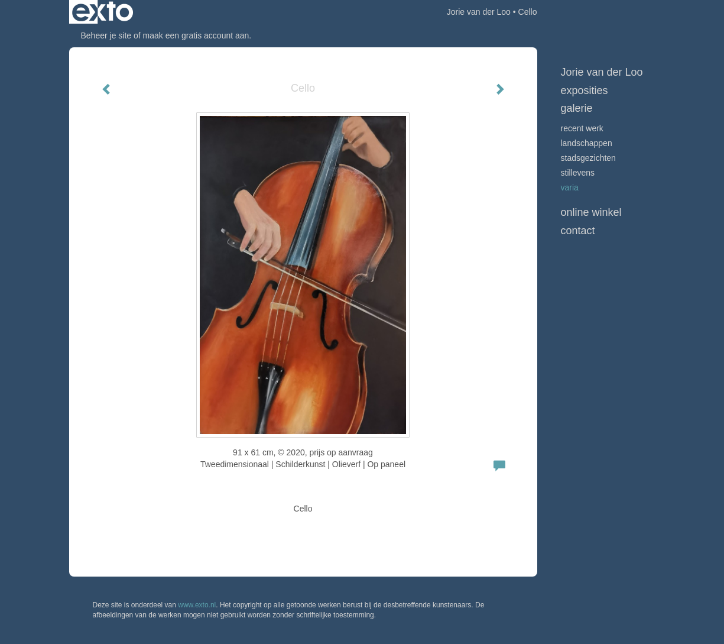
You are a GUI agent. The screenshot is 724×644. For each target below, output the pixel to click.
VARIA (570, 187)
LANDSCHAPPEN (586, 143)
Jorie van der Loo (479, 12)
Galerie (577, 108)
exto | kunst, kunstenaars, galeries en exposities (102, 12)
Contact (578, 231)
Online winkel (591, 212)
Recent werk (582, 128)
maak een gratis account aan (196, 35)
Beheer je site (106, 35)
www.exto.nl (197, 605)
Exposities (584, 90)
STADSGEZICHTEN (588, 158)
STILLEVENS (578, 172)
